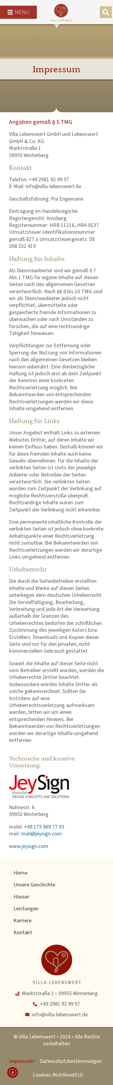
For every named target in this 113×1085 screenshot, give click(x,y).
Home (20, 873)
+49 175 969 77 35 (44, 827)
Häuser (21, 896)
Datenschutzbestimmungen (71, 1061)
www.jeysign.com (28, 846)
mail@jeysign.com (41, 833)
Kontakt (22, 932)
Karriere (22, 920)
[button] (106, 12)
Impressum (21, 1061)
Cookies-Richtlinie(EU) (58, 1075)
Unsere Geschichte (34, 885)
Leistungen (25, 908)
